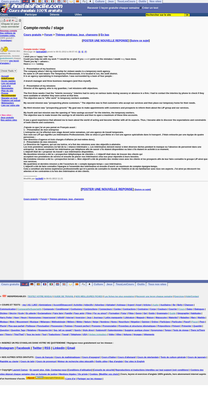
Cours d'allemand (127, 357)
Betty (180, 305)
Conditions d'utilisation (79, 370)
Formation (114, 313)
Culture (98, 284)
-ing (24, 305)
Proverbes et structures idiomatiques (137, 326)
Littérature (129, 317)
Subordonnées (115, 330)
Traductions (54, 334)
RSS (47, 348)
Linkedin (59, 348)
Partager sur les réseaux (90, 378)
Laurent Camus (20, 370)
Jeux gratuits (7, 117)
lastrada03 (41, 51)
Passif (187, 321)
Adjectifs (88, 305)
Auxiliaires (165, 305)
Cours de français (44, 357)
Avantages (6, 40)
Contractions (129, 309)
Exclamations (44, 313)
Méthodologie (58, 321)
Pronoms (96, 326)
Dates (189, 309)
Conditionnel (62, 309)
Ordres (154, 321)
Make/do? (174, 317)
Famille (68, 313)
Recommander (8, 95)
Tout (44, 334)
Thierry (8, 334)
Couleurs (162, 309)
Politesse (30, 326)
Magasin (140, 317)
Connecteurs (105, 309)
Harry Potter (6, 317)
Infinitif (60, 317)
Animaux (121, 305)
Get (145, 313)
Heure (24, 317)
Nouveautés (7, 88)
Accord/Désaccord (62, 305)
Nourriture (124, 321)
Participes (165, 321)
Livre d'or (6, 86)
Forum (48, 34)
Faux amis (79, 313)
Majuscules (161, 317)
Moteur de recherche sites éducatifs (76, 361)
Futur (123, 313)
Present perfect (82, 326)
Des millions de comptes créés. (8, 33)
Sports (77, 330)
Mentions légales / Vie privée (73, 374)
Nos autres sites (9, 120)
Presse (4, 93)
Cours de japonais (197, 357)
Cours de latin (27, 361)
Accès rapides (8, 81)
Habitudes (196, 313)
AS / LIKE (32, 305)
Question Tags (18, 330)
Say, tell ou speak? (63, 330)
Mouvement (22, 321)
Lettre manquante (113, 317)
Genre (139, 313)
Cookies (94, 374)
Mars (193, 317)
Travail (65, 334)
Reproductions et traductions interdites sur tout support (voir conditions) (152, 370)
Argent (130, 305)
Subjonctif (101, 330)
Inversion (80, 317)
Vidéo (111, 334)
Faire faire (58, 313)
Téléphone (75, 334)
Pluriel (3, 326)
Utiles (78, 14)
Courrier (173, 309)
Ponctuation (43, 326)
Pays (202, 321)
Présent (176, 326)
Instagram (7, 348)
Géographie (183, 313)
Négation (135, 321)
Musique (34, 321)
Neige (95, 321)
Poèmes (69, 326)
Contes (117, 309)
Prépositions (164, 326)
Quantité (197, 326)
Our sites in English (135, 361)
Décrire (13, 313)
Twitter (37, 348)
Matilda (201, 317)
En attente (31, 313)
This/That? (19, 334)
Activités (78, 305)
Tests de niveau (181, 330)
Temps (168, 330)
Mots (12, 321)
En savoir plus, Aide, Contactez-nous (48, 370)
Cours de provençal (46, 361)
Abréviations (45, 305)
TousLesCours (125, 284)
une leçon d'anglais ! (9, 62)
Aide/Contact (7, 78)
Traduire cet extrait (10, 100)
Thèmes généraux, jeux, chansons (76, 34)
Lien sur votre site (10, 105)
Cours (4, 14)
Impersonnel (49, 317)
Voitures (127, 334)
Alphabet (110, 305)
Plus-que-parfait (16, 326)
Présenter (186, 326)
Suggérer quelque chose (136, 330)
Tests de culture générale (173, 357)
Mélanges (45, 321)
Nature (87, 321)
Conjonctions (91, 309)
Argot (139, 305)
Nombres (104, 321)
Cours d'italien (109, 357)
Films (89, 313)
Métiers (71, 321)
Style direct (88, 330)
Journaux (98, 317)
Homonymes (35, 317)
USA (85, 334)
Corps (153, 309)
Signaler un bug (9, 98)
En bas (105, 34)
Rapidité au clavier (9, 361)
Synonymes (157, 330)
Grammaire (162, 313)
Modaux (4, 321)
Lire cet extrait (8, 83)
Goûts (152, 313)
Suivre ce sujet (139, 40)
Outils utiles (102, 361)
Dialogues (199, 309)
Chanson (188, 305)
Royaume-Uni (45, 330)
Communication (8, 309)
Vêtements (149, 334)
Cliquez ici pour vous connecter (10, 25)
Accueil (5, 76)
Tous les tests (33, 334)
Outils (141, 284)
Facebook (23, 348)
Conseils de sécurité (103, 370)
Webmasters (7, 103)
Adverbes (99, 305)
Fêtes (131, 313)
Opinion (146, 321)
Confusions (76, 309)
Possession (57, 326)
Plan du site (7, 90)
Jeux (109, 284)
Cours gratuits (32, 34)
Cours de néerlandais (148, 357)
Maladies (184, 317)
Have (16, 317)
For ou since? (100, 313)
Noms (114, 321)
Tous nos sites (157, 284)
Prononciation (110, 326)
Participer (31, 14)
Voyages (137, 334)
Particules (177, 321)
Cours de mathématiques (67, 357)
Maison (150, 317)
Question (4, 330)
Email (71, 348)
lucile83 (39, 178)
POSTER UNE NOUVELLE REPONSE (105, 40)
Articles (147, 305)
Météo (79, 321)
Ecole (21, 313)
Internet (70, 317)
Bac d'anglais (116, 361)
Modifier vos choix (109, 374)
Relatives (31, 330)
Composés (48, 309)
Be (174, 305)
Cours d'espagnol (91, 357)
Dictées (3, 313)
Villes (119, 334)
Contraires (143, 309)
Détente (54, 14)
